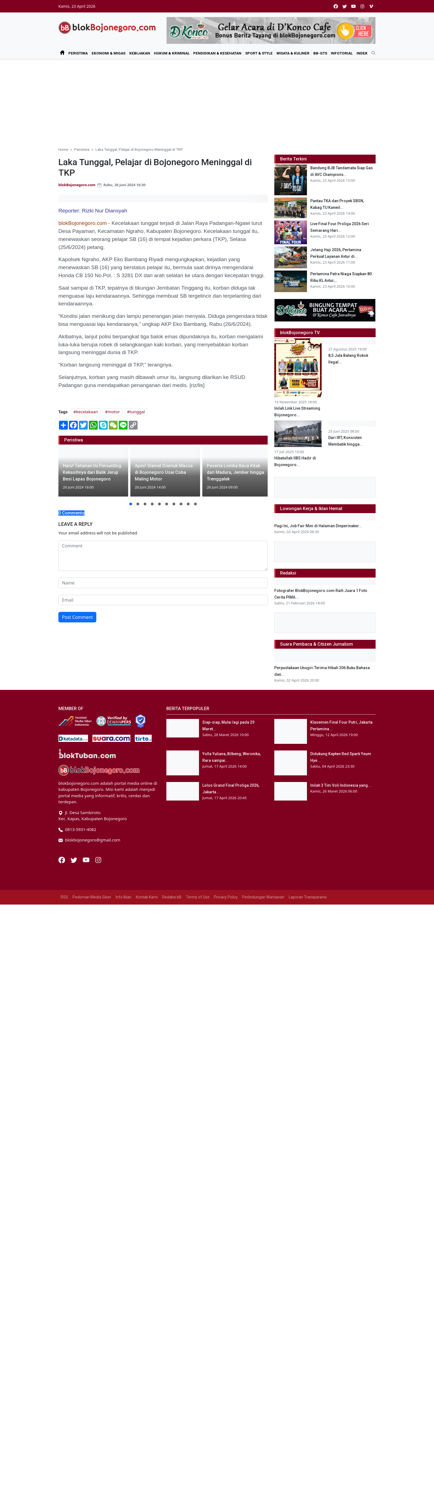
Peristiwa (78, 53)
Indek (362, 53)
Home (63, 149)
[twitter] (344, 6)
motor (114, 411)
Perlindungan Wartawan (263, 1349)
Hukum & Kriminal (172, 53)
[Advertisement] (217, 100)
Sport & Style (259, 53)
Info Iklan (123, 1349)
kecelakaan (87, 411)
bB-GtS (320, 53)
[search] (371, 53)
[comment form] (163, 556)
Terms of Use (198, 1349)
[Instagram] (98, 1311)
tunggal (137, 411)
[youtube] (353, 6)
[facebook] (335, 6)
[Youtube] (87, 1311)
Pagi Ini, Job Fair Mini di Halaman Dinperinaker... (318, 722)
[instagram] (362, 6)
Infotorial (342, 53)
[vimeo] (371, 6)
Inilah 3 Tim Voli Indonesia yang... (340, 1237)
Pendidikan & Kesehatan (217, 53)
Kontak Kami (147, 1349)
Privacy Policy (226, 1349)
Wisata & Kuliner (293, 53)
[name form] (163, 583)
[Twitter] (74, 1311)
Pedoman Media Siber (92, 1349)
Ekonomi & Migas (108, 53)
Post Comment (77, 617)
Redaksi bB (172, 1349)
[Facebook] (62, 1311)
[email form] (163, 600)
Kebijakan (139, 53)
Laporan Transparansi (308, 1349)
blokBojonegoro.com (76, 184)
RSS (64, 1349)
